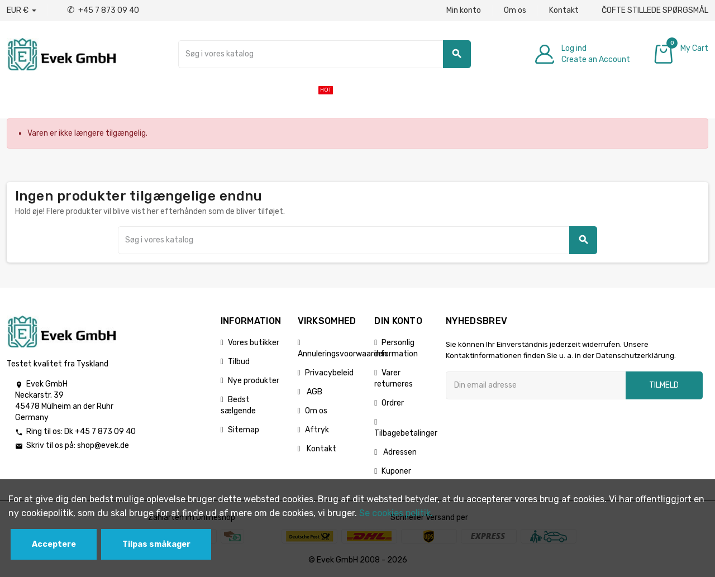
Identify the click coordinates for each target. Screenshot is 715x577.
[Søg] (324, 54)
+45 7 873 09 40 (103, 10)
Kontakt (564, 10)
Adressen (399, 452)
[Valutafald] (21, 10)
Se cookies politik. (396, 513)
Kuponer (396, 471)
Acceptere (54, 544)
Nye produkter (253, 380)
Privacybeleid (329, 373)
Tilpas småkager (156, 544)
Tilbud (239, 361)
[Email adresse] (536, 385)
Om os (515, 10)
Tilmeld (664, 385)
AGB (313, 392)
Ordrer (393, 403)
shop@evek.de (103, 445)
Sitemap (243, 430)
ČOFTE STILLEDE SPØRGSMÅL (655, 10)
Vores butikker (253, 342)
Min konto (463, 10)
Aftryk (317, 430)
